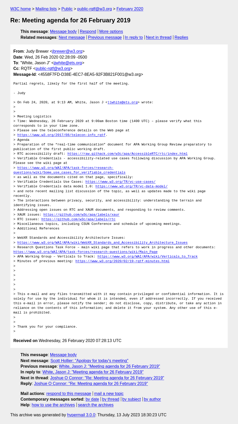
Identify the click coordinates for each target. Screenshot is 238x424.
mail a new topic (109, 393)
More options (111, 31)
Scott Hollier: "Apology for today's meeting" (89, 360)
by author (152, 399)
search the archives (96, 405)
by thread (110, 399)
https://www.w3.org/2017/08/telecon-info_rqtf (61, 135)
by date (92, 399)
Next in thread (159, 37)
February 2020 (130, 9)
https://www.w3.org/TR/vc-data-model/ (132, 186)
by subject (131, 399)
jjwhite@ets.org (68, 63)
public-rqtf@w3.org (94, 9)
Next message (72, 37)
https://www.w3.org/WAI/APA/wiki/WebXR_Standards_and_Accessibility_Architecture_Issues (102, 243)
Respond (88, 31)
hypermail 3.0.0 (81, 415)
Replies (181, 37)
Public (67, 9)
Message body (63, 31)
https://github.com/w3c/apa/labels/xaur (81, 215)
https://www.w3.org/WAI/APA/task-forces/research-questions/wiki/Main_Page (85, 252)
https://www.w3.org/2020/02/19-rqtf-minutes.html (122, 261)
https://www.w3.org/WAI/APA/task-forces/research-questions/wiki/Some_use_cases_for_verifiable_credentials (69, 170)
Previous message (105, 37)
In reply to (134, 37)
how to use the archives (53, 405)
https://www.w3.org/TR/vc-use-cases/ (120, 182)
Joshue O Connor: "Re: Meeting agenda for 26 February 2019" (107, 378)
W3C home (20, 9)
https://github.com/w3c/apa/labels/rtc (78, 219)
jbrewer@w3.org (67, 51)
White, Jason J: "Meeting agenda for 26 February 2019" (109, 366)
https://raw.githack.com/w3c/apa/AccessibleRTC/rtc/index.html (128, 154)
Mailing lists (46, 9)
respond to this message (68, 393)
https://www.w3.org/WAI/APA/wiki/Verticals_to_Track (148, 256)
